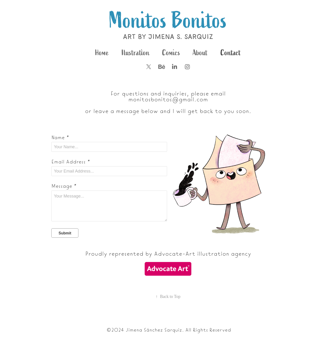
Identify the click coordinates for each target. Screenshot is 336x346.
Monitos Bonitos (168, 21)
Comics (171, 53)
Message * (64, 185)
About (200, 53)
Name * (60, 137)
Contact (230, 53)
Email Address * (70, 161)
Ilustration (136, 53)
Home (102, 53)
